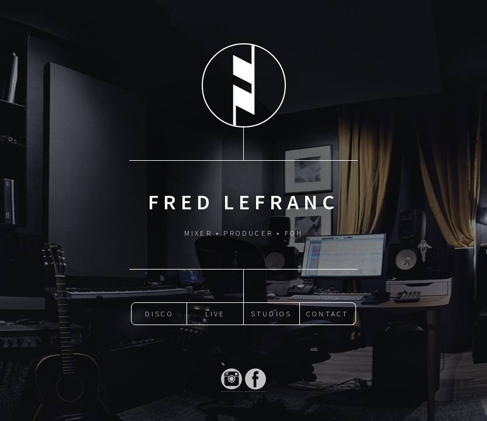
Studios (271, 313)
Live (215, 313)
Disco (159, 313)
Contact (327, 313)
